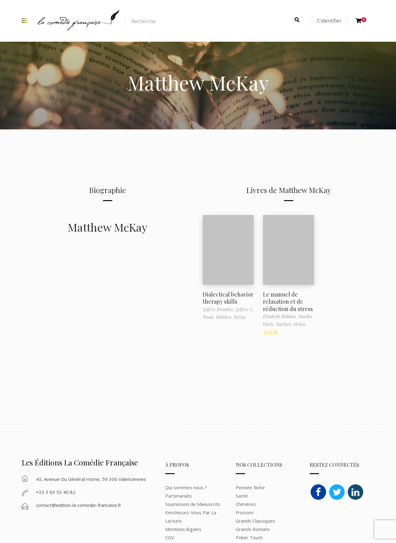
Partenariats (178, 496)
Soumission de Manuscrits (192, 504)
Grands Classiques (255, 521)
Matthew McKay (107, 227)
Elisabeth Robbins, (280, 316)
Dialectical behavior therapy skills (228, 298)
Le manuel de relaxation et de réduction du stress (288, 302)
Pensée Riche (250, 487)
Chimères (246, 504)
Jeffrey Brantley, (219, 309)
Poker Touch (249, 537)
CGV (169, 537)
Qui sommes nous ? (186, 487)
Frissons (245, 512)
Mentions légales (183, 529)
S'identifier (329, 20)
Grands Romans (253, 529)
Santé (242, 496)
